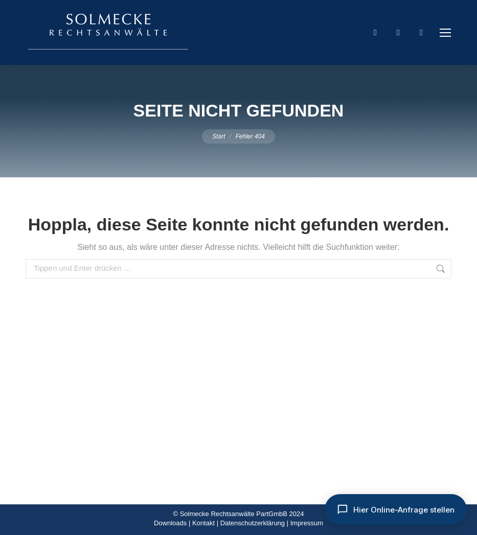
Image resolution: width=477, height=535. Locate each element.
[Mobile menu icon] (445, 33)
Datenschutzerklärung (252, 523)
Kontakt (203, 523)
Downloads (170, 523)
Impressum (306, 523)
